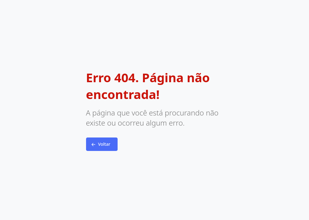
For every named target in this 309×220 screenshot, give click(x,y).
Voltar (100, 144)
